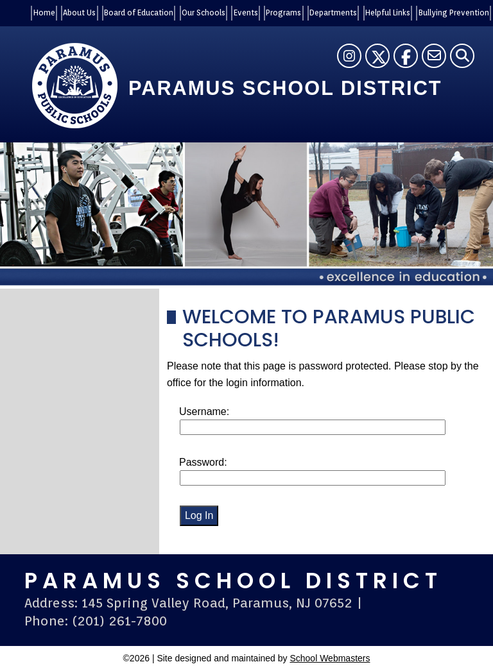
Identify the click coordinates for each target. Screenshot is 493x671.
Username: (204, 411)
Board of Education (138, 12)
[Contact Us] (434, 56)
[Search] (462, 56)
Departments (333, 12)
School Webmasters (330, 658)
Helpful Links (387, 12)
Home (44, 12)
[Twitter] (377, 56)
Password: (203, 462)
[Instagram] (349, 56)
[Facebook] (406, 56)
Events (246, 12)
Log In (199, 515)
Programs (283, 12)
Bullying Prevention (454, 12)
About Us (79, 12)
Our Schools (203, 12)
